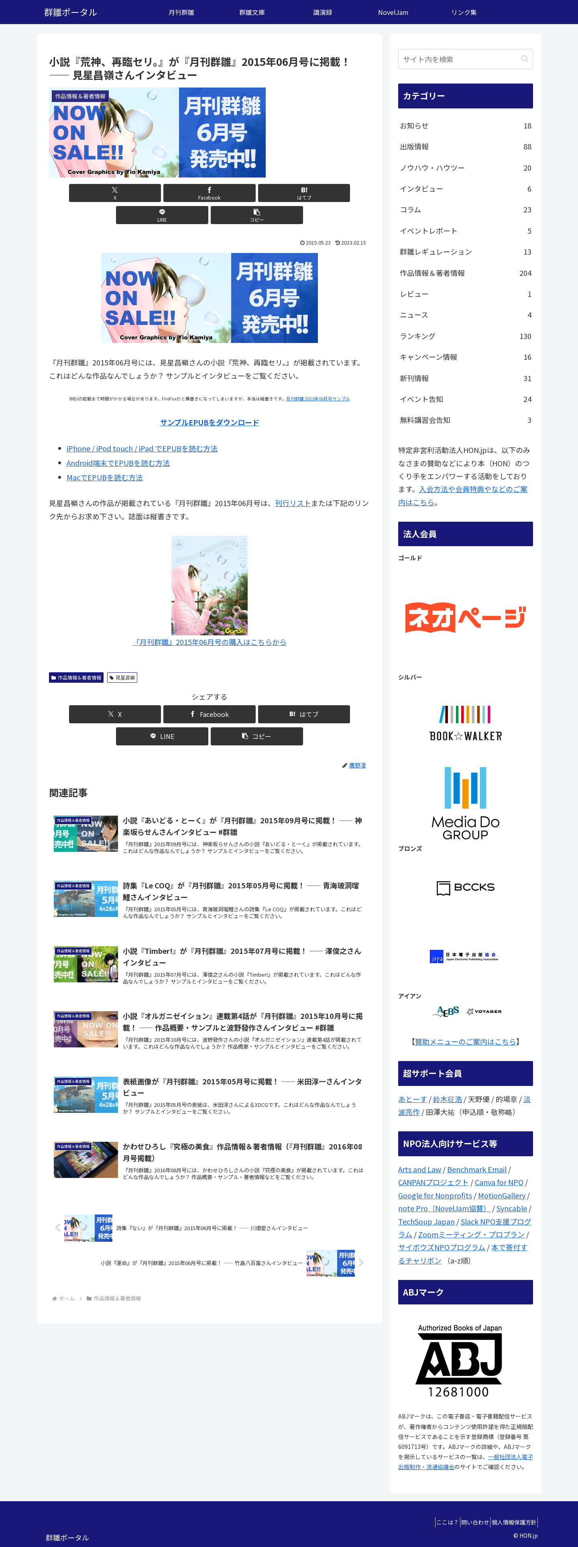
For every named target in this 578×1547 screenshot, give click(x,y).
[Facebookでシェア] (155, 193)
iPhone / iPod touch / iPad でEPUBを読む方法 (142, 426)
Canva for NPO (499, 1182)
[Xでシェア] (101, 193)
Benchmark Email (477, 1169)
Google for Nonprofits (435, 1195)
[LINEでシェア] (263, 193)
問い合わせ (466, 1522)
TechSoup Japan (426, 1221)
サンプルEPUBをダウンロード (209, 400)
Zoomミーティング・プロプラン (471, 1234)
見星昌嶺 (122, 655)
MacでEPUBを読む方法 (105, 455)
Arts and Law (419, 1169)
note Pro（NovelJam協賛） (444, 1208)
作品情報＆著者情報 (76, 655)
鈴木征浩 (447, 1099)
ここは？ (432, 1522)
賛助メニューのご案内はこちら (465, 1041)
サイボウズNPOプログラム (441, 1247)
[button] (317, 193)
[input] (465, 59)
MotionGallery (501, 1195)
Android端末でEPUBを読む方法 (118, 440)
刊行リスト (293, 481)
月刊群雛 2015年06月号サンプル (318, 376)
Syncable (512, 1208)
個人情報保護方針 (510, 1522)
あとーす (412, 1099)
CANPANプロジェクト (433, 1182)
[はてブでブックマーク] (209, 193)
